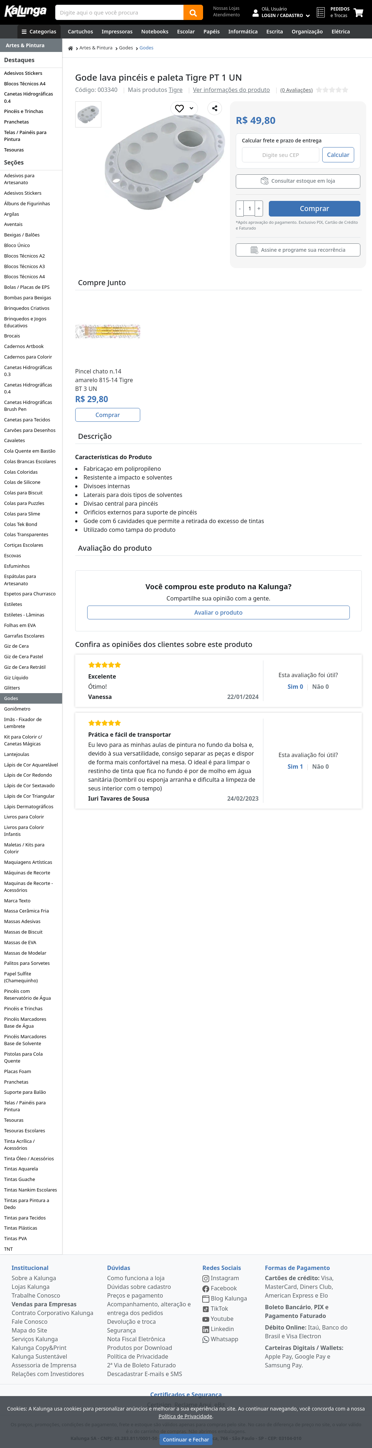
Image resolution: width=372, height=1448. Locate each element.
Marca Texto (17, 900)
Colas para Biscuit (23, 492)
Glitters (12, 687)
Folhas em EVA (20, 625)
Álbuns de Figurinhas (27, 203)
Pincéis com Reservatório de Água (27, 994)
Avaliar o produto (218, 612)
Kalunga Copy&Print (39, 1348)
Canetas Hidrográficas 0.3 (28, 370)
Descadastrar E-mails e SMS (144, 1374)
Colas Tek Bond (20, 524)
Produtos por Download (139, 1348)
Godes (11, 698)
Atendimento (226, 15)
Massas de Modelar (25, 953)
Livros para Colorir (24, 816)
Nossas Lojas (226, 8)
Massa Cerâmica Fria (26, 910)
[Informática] (243, 32)
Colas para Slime (22, 513)
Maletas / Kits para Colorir (24, 848)
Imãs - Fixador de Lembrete (23, 722)
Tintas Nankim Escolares (30, 1189)
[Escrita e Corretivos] (274, 32)
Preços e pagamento (135, 1295)
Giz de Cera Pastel (23, 656)
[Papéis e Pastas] (211, 32)
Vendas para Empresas (44, 1304)
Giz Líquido (16, 677)
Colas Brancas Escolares (30, 461)
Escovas (12, 555)
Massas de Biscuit (23, 932)
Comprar (317, 208)
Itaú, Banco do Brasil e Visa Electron (306, 1331)
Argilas (11, 214)
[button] (88, 114)
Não (320, 686)
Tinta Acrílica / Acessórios (19, 1144)
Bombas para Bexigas (27, 297)
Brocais (12, 335)
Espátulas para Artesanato (20, 579)
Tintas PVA (15, 1238)
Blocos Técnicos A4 (24, 83)
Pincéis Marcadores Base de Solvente (25, 1040)
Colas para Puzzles (24, 503)
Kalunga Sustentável (39, 1356)
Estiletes (13, 604)
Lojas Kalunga (31, 1287)
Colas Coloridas (20, 472)
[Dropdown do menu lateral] (31, 45)
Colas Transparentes (26, 534)
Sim (295, 686)
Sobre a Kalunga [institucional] (34, 1278)
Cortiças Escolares (23, 545)
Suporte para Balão (25, 1092)
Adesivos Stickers (23, 73)
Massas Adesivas (22, 921)
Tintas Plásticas (20, 1228)
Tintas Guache (19, 1179)
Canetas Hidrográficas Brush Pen (28, 405)
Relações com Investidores (48, 1374)
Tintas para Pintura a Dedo (26, 1203)
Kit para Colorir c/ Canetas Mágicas (23, 740)
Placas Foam (17, 1071)
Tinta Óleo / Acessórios (29, 1158)
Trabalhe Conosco (36, 1295)
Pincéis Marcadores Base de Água (25, 1022)
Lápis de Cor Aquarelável (31, 764)
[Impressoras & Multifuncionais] (117, 32)
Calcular (338, 155)
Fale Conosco (30, 1322)
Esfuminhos (17, 566)
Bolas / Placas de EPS (26, 287)
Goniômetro (17, 708)
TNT (8, 1249)
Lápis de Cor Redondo (28, 775)
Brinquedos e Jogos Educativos (25, 322)
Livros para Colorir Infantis (24, 830)
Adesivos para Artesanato (19, 179)
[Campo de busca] (119, 12)
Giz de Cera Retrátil (24, 667)
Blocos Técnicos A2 (24, 255)
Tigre (175, 90)
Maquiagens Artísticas (28, 862)
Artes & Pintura (96, 47)
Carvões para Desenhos (30, 430)
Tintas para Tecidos (25, 1217)
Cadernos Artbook (24, 346)
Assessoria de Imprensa (44, 1365)
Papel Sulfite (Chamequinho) (21, 977)
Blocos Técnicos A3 (24, 266)
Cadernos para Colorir (28, 356)
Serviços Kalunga (35, 1339)
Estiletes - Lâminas (24, 614)
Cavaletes (14, 440)
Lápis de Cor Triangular (29, 796)
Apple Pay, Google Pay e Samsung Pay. (304, 1356)
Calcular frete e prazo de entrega (282, 140)
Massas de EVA (20, 942)
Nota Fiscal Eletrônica (136, 1339)
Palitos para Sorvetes (27, 963)
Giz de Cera (16, 646)
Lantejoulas (16, 754)
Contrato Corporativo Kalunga (52, 1313)
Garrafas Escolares (24, 635)
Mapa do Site (29, 1330)
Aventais (13, 224)
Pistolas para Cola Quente (23, 1057)
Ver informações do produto (231, 90)
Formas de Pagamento (297, 1268)
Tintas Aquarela (21, 1168)
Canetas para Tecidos (27, 419)
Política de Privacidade (137, 1356)
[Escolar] (186, 32)
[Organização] (307, 32)
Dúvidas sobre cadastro (139, 1287)
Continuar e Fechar (186, 1439)
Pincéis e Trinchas (23, 111)
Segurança (121, 1330)
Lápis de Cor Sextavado (29, 785)
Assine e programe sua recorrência (298, 250)
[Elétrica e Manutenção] (341, 32)
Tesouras (14, 149)
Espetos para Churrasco (30, 593)
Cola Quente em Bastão (30, 451)
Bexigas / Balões (22, 234)
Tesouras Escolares (24, 1130)
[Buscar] (193, 12)
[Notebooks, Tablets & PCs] (155, 32)
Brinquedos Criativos (26, 308)
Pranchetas (16, 121)
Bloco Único (17, 245)
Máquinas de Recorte (27, 872)
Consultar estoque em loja (298, 181)
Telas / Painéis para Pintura (25, 135)
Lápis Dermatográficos (28, 806)
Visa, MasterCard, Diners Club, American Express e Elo (299, 1286)
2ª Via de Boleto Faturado (141, 1365)
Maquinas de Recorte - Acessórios (28, 886)
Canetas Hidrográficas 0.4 (28, 97)
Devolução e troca (131, 1322)
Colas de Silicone (22, 482)
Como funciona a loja (136, 1278)
